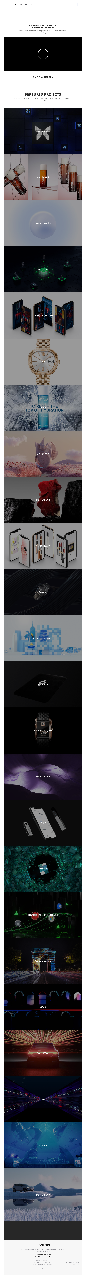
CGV (42, 1268)
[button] (79, 4)
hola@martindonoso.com (43, 1254)
